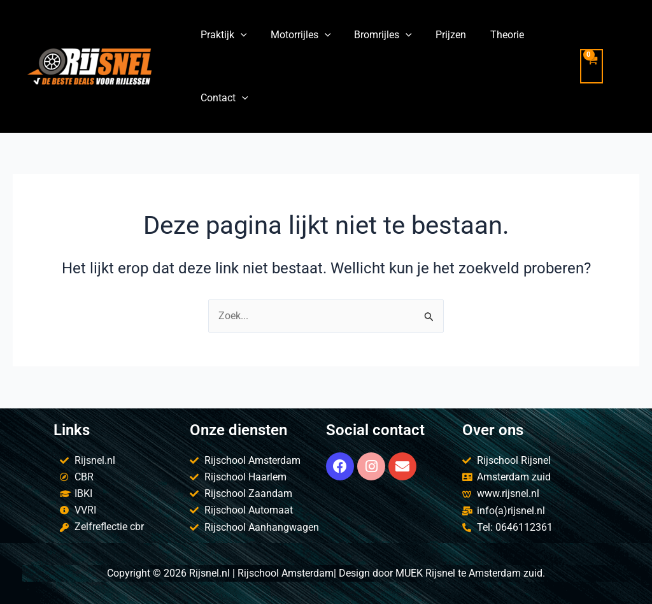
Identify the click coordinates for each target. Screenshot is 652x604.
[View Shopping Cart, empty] (603, 66)
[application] (238, 34)
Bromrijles (375, 34)
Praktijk (222, 34)
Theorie (492, 35)
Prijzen (439, 35)
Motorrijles (296, 34)
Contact (222, 97)
